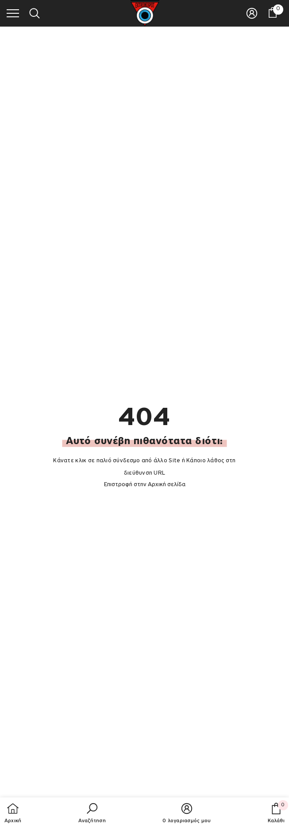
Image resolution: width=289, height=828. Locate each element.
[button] (92, 814)
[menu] (13, 13)
